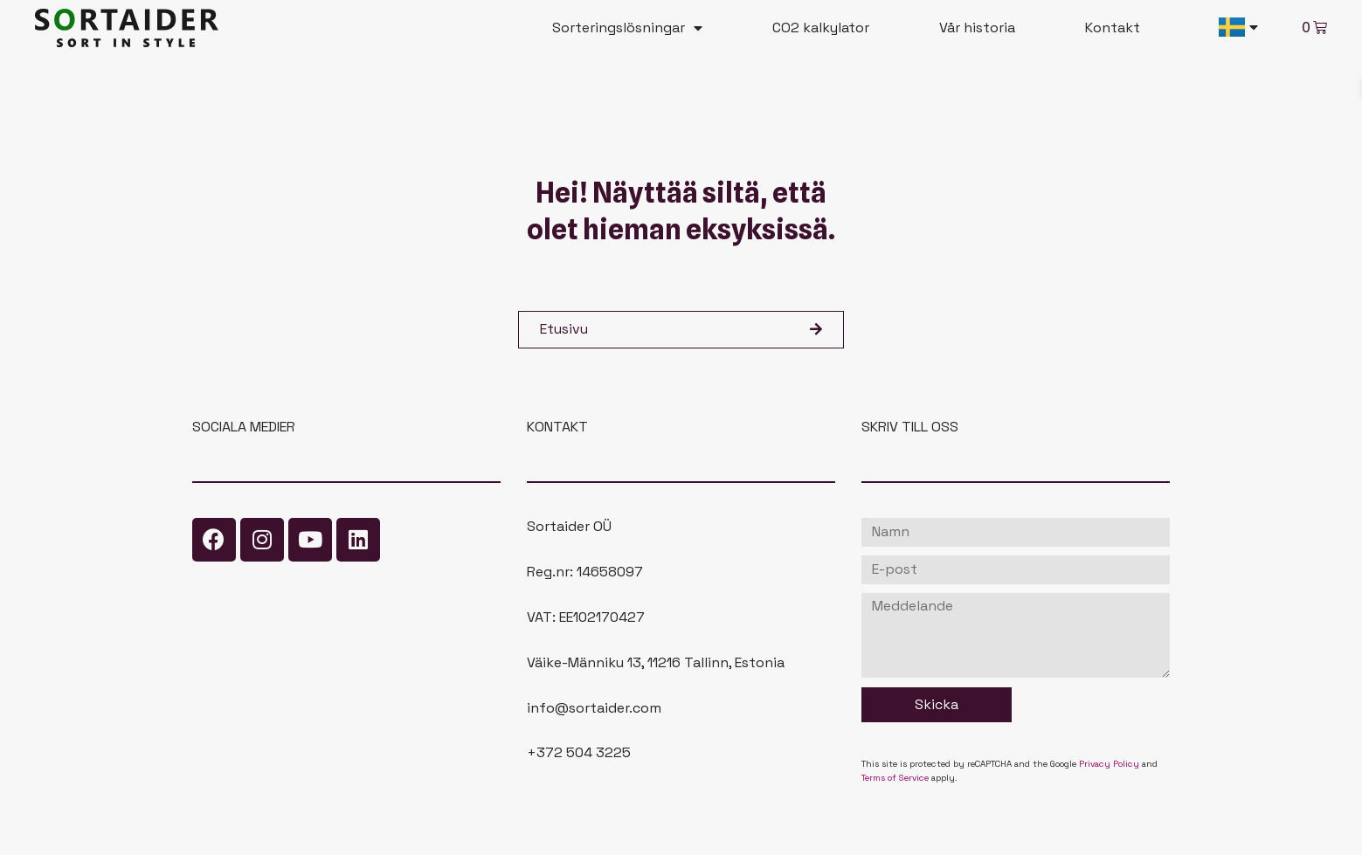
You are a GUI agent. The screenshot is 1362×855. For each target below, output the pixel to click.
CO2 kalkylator (820, 27)
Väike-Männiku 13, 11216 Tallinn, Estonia (656, 662)
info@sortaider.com (594, 708)
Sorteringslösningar (627, 28)
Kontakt (1112, 27)
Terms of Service (895, 777)
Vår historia (977, 27)
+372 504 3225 (579, 752)
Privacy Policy (1109, 763)
